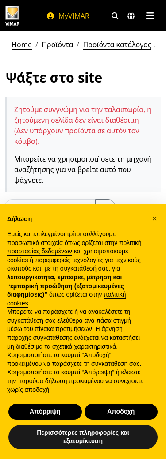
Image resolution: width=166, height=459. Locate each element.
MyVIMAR (67, 16)
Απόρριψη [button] (45, 411)
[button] (154, 218)
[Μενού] (150, 16)
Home (22, 44)
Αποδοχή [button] (121, 411)
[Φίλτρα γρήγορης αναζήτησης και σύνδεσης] (115, 16)
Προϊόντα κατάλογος (117, 44)
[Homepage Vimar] (12, 16)
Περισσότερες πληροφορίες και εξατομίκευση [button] (83, 437)
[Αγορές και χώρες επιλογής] (131, 16)
